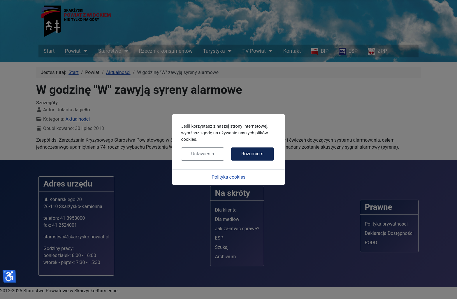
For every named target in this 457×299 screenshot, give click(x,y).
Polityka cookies (228, 177)
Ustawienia (202, 153)
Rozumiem (252, 153)
